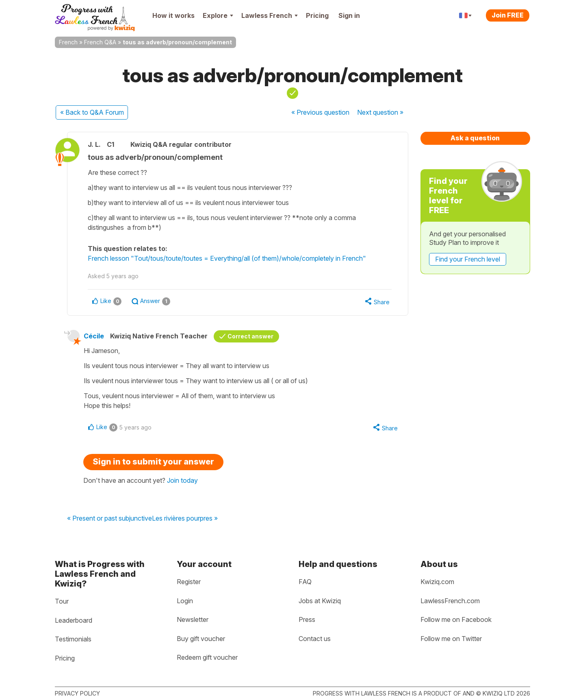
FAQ (305, 582)
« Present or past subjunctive (109, 518)
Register (189, 582)
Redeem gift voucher (207, 657)
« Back (92, 112)
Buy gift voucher (201, 639)
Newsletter (192, 619)
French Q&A (100, 42)
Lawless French (269, 15)
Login (185, 601)
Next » (380, 112)
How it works (173, 15)
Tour (62, 601)
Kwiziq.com (437, 582)
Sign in (349, 15)
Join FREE (508, 15)
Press (307, 619)
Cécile (94, 336)
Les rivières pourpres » (185, 518)
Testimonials (73, 639)
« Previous (320, 112)
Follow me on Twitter (451, 639)
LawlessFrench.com (450, 601)
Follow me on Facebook (456, 619)
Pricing (317, 15)
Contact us (315, 639)
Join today (182, 480)
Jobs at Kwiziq (320, 601)
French (68, 42)
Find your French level (467, 259)
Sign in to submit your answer (153, 462)
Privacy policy (77, 693)
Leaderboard (73, 620)
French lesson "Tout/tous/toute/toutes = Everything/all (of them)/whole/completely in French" (227, 258)
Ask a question (475, 138)
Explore (218, 15)
